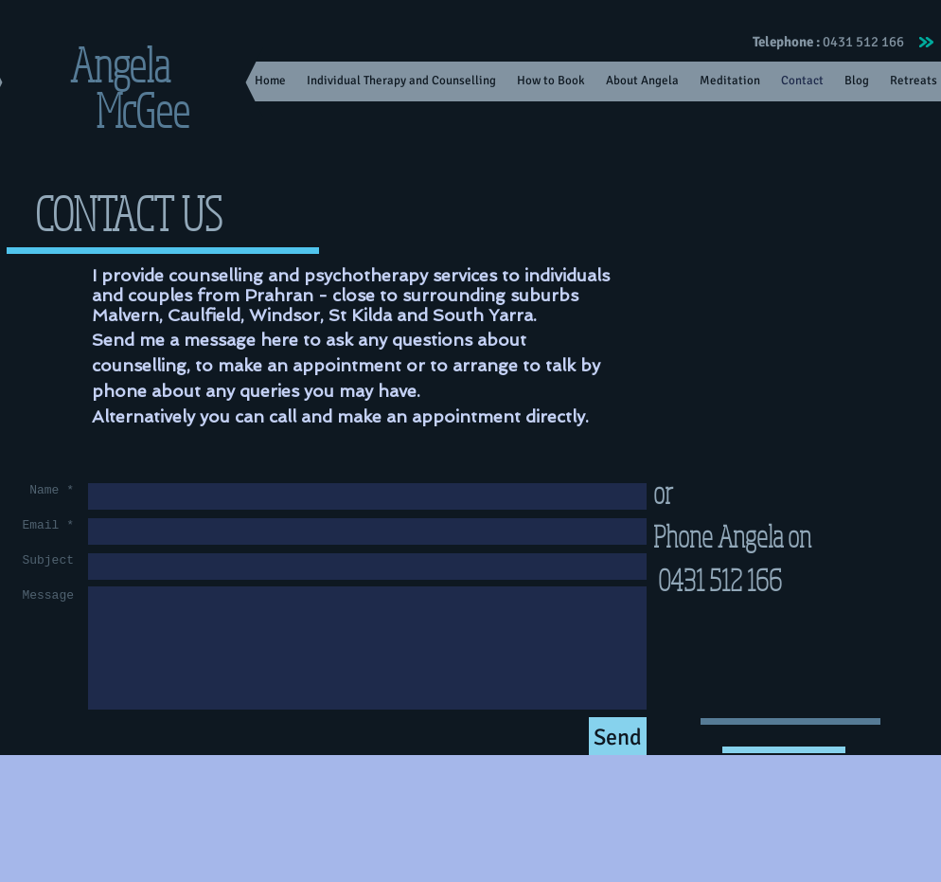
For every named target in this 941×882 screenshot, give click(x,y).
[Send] (618, 737)
